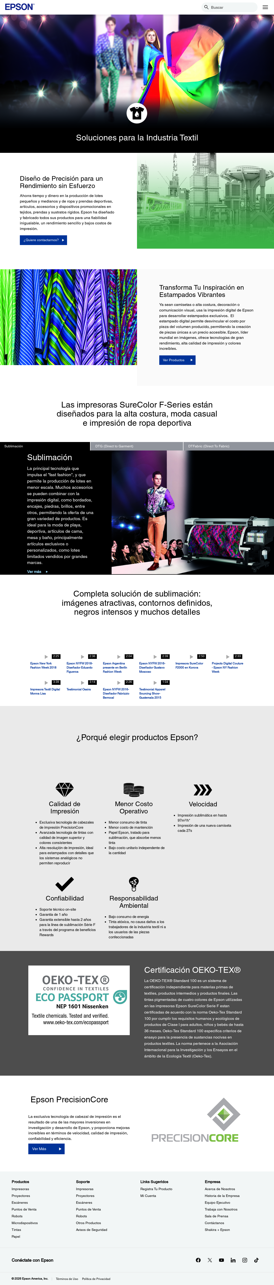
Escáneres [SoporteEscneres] (84, 1202)
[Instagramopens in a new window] (244, 1260)
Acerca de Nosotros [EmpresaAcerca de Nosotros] (220, 1189)
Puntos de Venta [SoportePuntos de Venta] (88, 1209)
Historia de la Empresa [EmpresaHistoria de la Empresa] (222, 1196)
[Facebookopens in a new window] (198, 1260)
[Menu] (265, 7)
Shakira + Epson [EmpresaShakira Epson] (217, 1230)
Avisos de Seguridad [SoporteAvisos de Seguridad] (91, 1230)
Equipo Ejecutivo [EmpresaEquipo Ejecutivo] (217, 1202)
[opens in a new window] (256, 1260)
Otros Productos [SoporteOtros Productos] (88, 1223)
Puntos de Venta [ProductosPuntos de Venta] (24, 1209)
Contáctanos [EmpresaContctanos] (214, 1223)
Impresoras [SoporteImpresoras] (84, 1189)
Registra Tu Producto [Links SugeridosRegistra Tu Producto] (156, 1189)
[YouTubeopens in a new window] (221, 1260)
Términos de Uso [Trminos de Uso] (67, 1279)
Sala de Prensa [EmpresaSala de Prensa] (216, 1216)
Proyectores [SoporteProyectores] (85, 1196)
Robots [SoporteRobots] (81, 1216)
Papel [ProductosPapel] (16, 1236)
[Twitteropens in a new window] (210, 1260)
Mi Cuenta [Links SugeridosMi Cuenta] (148, 1196)
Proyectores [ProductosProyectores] (21, 1196)
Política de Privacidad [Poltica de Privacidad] (96, 1279)
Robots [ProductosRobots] (17, 1216)
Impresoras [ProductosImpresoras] (20, 1189)
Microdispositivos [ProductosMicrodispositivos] (25, 1223)
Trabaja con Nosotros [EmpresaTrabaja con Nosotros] (221, 1209)
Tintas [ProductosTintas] (16, 1230)
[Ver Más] (46, 1149)
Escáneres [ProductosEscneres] (20, 1202)
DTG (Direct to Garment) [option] (114, 446)
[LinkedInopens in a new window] (233, 1260)
